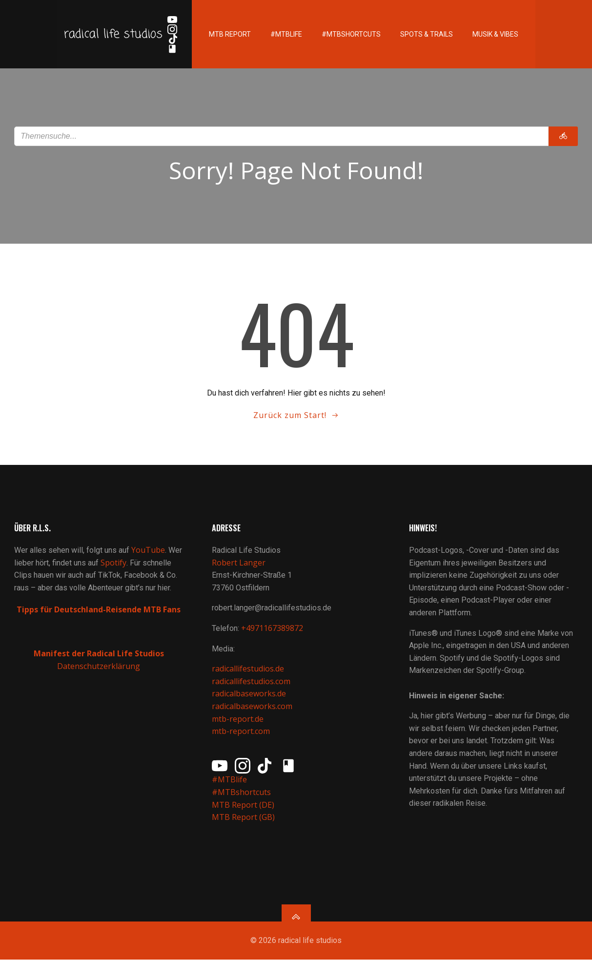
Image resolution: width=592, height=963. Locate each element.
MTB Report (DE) (243, 806)
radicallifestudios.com (251, 683)
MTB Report (227, 34)
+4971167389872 (272, 630)
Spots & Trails (424, 34)
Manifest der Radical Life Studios (99, 655)
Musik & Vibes (493, 34)
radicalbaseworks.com (252, 708)
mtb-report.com (241, 733)
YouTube (148, 552)
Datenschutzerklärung (98, 668)
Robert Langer (238, 564)
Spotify (114, 564)
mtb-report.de (238, 720)
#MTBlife (284, 34)
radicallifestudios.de (248, 671)
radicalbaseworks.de (249, 696)
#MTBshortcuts (348, 34)
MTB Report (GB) (244, 819)
